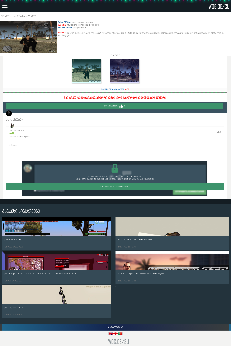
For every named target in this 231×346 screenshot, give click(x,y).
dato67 (11, 133)
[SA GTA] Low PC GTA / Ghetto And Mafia (135, 240)
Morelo (16, 113)
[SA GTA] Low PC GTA (13, 307)
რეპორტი (13, 145)
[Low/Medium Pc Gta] (12, 240)
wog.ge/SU (219, 6)
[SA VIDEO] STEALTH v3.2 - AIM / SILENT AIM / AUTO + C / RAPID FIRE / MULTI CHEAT (40, 273)
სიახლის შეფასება (114, 106)
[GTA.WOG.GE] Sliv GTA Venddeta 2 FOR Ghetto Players (141, 273)
